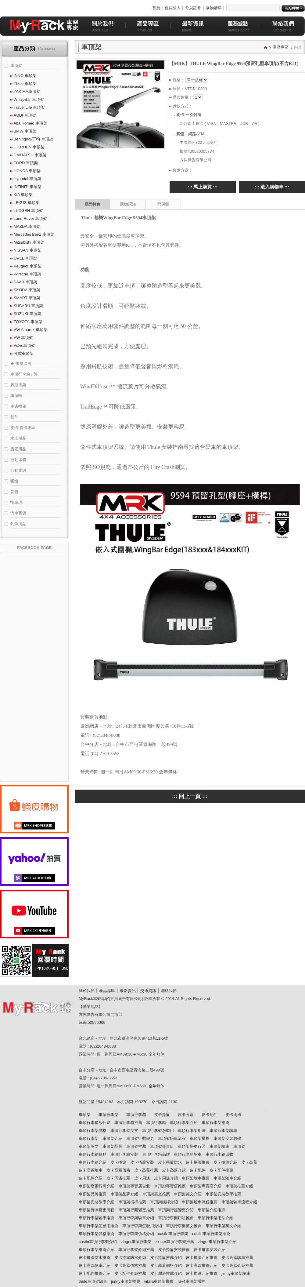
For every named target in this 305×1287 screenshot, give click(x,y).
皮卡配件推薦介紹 (94, 1273)
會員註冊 (193, 7)
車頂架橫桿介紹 (164, 1202)
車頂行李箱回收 (219, 1154)
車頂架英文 (89, 1146)
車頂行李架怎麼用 (158, 1130)
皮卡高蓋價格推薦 (130, 1265)
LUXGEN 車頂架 (26, 210)
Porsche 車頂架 (25, 274)
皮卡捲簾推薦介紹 (166, 1257)
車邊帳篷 (18, 406)
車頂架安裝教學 (227, 1138)
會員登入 (173, 7)
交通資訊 (148, 990)
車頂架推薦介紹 (239, 1186)
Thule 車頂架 (23, 83)
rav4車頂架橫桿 (191, 1281)
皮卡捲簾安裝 (142, 1162)
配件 (14, 417)
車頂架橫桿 (200, 1138)
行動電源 (18, 470)
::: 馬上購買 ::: (202, 186)
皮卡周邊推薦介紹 (166, 1273)
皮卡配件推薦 (221, 1170)
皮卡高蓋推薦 (146, 1170)
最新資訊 (128, 990)
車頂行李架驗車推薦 (96, 1218)
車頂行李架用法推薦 (176, 1218)
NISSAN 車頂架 (25, 250)
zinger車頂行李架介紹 (217, 1241)
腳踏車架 (18, 385)
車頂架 (16, 65)
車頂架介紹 (112, 1138)
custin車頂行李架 (173, 1233)
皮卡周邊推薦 (118, 1178)
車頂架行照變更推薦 (136, 1210)
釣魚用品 (18, 524)
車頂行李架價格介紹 (136, 1233)
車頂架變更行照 (192, 1146)
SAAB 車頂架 (23, 282)
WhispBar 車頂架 (27, 99)
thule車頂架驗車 (93, 1281)
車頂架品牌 (112, 1146)
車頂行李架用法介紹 (215, 1218)
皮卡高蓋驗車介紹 (94, 1265)
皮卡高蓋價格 (118, 1170)
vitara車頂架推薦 (159, 1281)
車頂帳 (16, 395)
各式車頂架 (22, 353)
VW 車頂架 (21, 337)
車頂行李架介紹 (184, 1122)
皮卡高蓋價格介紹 (166, 1265)
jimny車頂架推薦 (125, 1281)
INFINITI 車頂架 (25, 186)
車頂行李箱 (136, 1114)
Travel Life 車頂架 (27, 107)
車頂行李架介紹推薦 (136, 1249)
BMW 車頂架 (23, 131)
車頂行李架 (108, 1114)
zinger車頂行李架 (136, 1241)
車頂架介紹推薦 (211, 1210)
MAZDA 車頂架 (25, 226)
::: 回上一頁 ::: (190, 796)
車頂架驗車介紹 (227, 1178)
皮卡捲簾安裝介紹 (209, 1249)
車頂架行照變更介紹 (176, 1210)
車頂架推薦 (136, 1146)
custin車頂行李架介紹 (98, 1241)
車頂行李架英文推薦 (184, 1225)
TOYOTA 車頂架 (26, 321)
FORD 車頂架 (24, 163)
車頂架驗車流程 (172, 1138)
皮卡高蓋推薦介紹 (201, 1265)
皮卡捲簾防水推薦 (94, 1257)
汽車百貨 (18, 513)
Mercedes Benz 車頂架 (32, 234)
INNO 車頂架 (23, 75)
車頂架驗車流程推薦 (199, 1202)
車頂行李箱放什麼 (94, 1122)
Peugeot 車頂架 (25, 266)
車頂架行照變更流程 (96, 1210)
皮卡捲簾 (162, 1114)
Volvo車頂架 (22, 345)
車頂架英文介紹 (188, 1194)
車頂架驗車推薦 (196, 1178)
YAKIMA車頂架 (25, 91)
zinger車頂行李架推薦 (174, 1241)
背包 (14, 491)
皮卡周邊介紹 (166, 1178)
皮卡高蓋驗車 (90, 1170)
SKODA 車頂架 (25, 290)
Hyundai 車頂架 (25, 178)
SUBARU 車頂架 (26, 306)
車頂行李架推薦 (215, 1122)
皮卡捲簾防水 (170, 1162)
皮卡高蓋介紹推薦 (237, 1265)
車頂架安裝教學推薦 (223, 1194)
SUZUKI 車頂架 (25, 313)
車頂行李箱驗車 (188, 1154)
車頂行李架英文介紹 (223, 1225)
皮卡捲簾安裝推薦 (174, 1249)
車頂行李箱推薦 (128, 1122)
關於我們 (87, 990)
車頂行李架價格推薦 (96, 1233)
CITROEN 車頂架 (27, 147)
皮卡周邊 (233, 1114)
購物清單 (214, 7)
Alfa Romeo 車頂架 (28, 123)
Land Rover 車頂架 (28, 218)
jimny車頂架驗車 (235, 1273)
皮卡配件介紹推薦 (130, 1273)
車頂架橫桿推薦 (132, 1202)
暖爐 (14, 481)
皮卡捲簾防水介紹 (130, 1257)
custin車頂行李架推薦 (211, 1233)
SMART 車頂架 (25, 298)
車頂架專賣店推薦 (170, 1186)
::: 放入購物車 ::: (272, 186)
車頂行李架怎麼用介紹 (142, 1225)
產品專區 (281, 47)
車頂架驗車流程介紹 (239, 1202)
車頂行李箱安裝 (124, 1154)
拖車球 (16, 502)
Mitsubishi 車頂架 (27, 242)
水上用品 (18, 438)
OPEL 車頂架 (23, 258)
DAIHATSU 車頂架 (28, 155)
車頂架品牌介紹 (124, 1194)
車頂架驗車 (219, 1146)
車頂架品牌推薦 (92, 1194)
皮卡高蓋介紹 (174, 1170)
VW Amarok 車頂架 (29, 329)
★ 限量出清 (20, 363)
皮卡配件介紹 (90, 1178)
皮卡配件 (209, 1114)
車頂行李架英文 (124, 1130)
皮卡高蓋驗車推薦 (237, 1257)
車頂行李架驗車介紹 (136, 1218)
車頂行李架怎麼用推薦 (98, 1225)
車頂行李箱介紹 (92, 1162)
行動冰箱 (18, 459)
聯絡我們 (169, 990)
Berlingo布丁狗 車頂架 (31, 139)
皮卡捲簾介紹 (225, 1162)
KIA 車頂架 (21, 194)
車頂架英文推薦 (156, 1194)
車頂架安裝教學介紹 (96, 1202)
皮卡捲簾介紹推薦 (201, 1257)
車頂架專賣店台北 (134, 1186)
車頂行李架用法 (192, 1130)
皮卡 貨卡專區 (22, 427)
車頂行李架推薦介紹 (96, 1249)
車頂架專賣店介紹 (205, 1186)
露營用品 (18, 449)
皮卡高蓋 (186, 1114)
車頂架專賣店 (162, 1146)
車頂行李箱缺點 (92, 1154)
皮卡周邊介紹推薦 (201, 1273)
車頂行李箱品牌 (156, 1154)
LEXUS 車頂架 (25, 202)
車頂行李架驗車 (223, 1130)
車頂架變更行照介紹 (96, 1186)
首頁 (156, 7)
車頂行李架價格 (92, 1130)
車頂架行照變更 (140, 1138)
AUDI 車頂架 (23, 115)
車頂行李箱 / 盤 (24, 374)
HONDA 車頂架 (25, 171)
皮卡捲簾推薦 (198, 1162)
